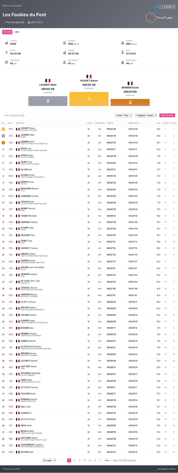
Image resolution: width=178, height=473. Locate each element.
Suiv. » (112, 461)
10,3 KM (7, 32)
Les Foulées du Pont (166, 469)
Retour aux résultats (12, 5)
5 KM (18, 32)
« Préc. (57, 461)
